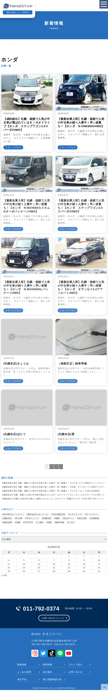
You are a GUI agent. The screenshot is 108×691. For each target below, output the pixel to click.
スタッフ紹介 (75, 665)
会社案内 (47, 673)
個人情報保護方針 (52, 680)
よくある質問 (24, 673)
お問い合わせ (75, 673)
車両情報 (47, 665)
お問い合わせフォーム (53, 619)
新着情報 (14, 44)
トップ (4, 44)
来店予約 (22, 680)
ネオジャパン (46, 634)
